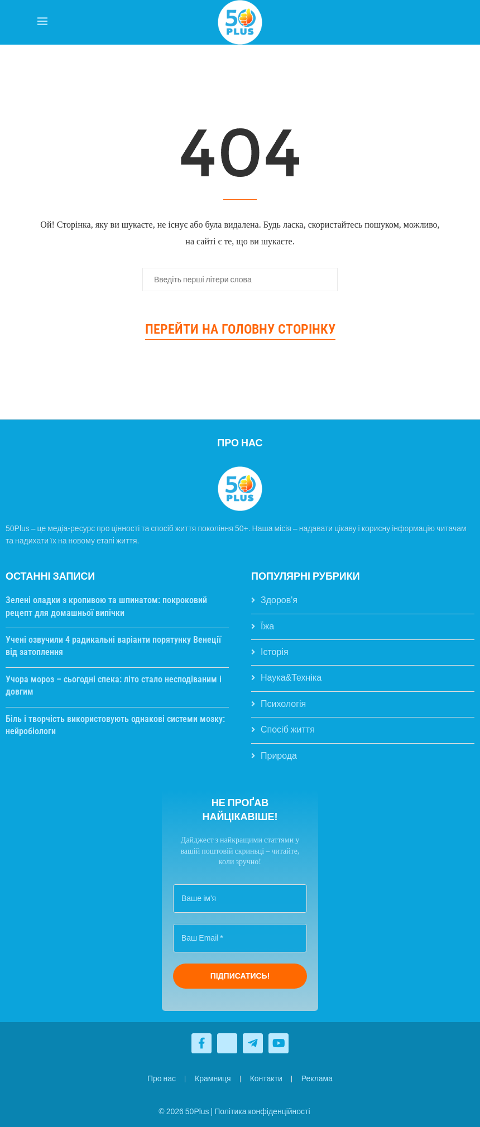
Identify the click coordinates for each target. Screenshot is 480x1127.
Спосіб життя (288, 729)
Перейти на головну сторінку (240, 329)
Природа (279, 755)
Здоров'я (279, 600)
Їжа (267, 626)
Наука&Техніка (291, 677)
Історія (275, 652)
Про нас (161, 1078)
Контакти (266, 1078)
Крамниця (213, 1078)
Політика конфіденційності (262, 1111)
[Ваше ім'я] (240, 898)
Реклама (317, 1078)
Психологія (283, 704)
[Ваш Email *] (240, 938)
